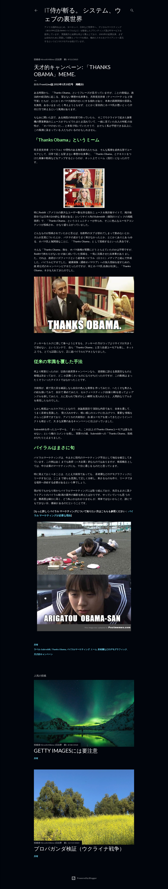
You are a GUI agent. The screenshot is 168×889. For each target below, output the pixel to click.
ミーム (94, 649)
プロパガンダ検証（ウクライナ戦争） (79, 848)
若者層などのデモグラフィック (112, 649)
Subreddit (46, 649)
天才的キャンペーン (43, 654)
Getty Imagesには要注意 (66, 750)
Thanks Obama (58, 649)
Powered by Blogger (84, 878)
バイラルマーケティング (78, 649)
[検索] (132, 9)
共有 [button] (36, 644)
